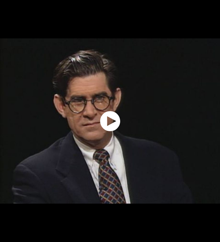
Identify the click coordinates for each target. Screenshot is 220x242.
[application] (110, 121)
